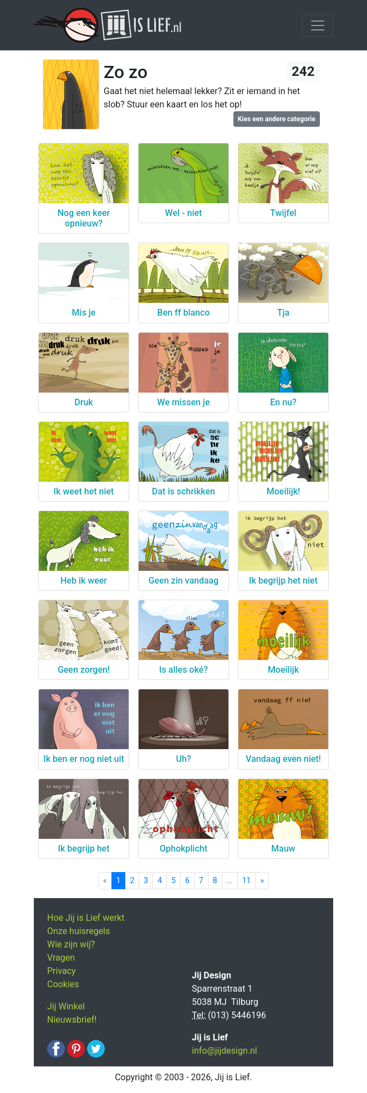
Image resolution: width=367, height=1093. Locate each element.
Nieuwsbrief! (71, 1019)
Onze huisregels (78, 931)
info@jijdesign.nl (224, 1050)
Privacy (61, 971)
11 (246, 880)
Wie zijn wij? (71, 944)
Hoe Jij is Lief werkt (85, 917)
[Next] (262, 880)
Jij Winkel (66, 1006)
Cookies (63, 984)
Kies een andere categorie (276, 119)
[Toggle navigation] (317, 25)
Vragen (61, 957)
